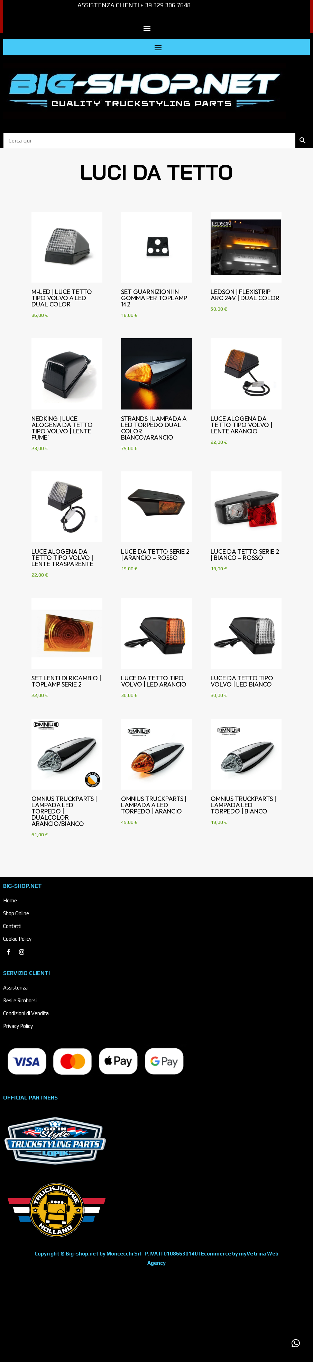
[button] (295, 1343)
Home (10, 900)
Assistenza (15, 988)
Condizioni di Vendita (26, 1013)
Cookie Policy (17, 939)
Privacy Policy (18, 1026)
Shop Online (16, 913)
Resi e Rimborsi (20, 1000)
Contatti (12, 926)
